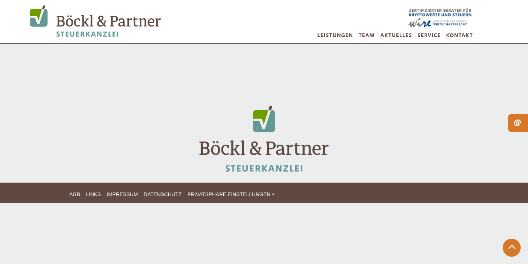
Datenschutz (163, 194)
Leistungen (335, 35)
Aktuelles (396, 35)
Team (367, 35)
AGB (74, 194)
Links (93, 194)
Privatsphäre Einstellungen (229, 194)
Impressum (122, 194)
